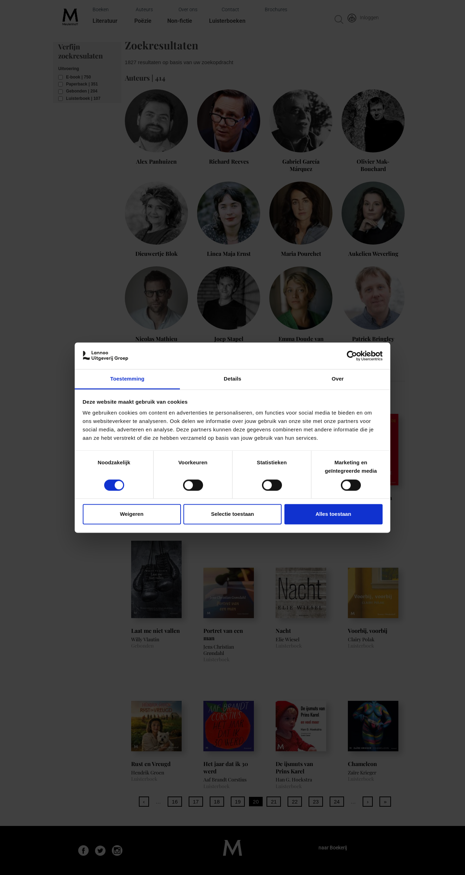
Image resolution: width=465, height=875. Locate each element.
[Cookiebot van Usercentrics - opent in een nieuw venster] (352, 355)
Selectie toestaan (232, 514)
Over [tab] (338, 379)
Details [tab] (232, 379)
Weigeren (131, 514)
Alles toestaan (333, 514)
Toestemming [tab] (127, 379)
